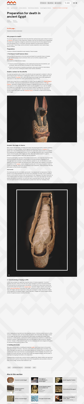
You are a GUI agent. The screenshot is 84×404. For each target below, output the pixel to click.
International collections (17, 367)
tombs (33, 347)
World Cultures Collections (33, 7)
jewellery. (11, 59)
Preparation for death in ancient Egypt (14, 30)
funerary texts (27, 286)
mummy (18, 164)
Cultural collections (23, 7)
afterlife (10, 40)
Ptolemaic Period (28, 90)
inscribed (18, 77)
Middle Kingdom (48, 81)
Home (8, 7)
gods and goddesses (15, 288)
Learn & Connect (14, 7)
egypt (9, 367)
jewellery (45, 149)
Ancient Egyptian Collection (45, 7)
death (34, 367)
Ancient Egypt (27, 367)
